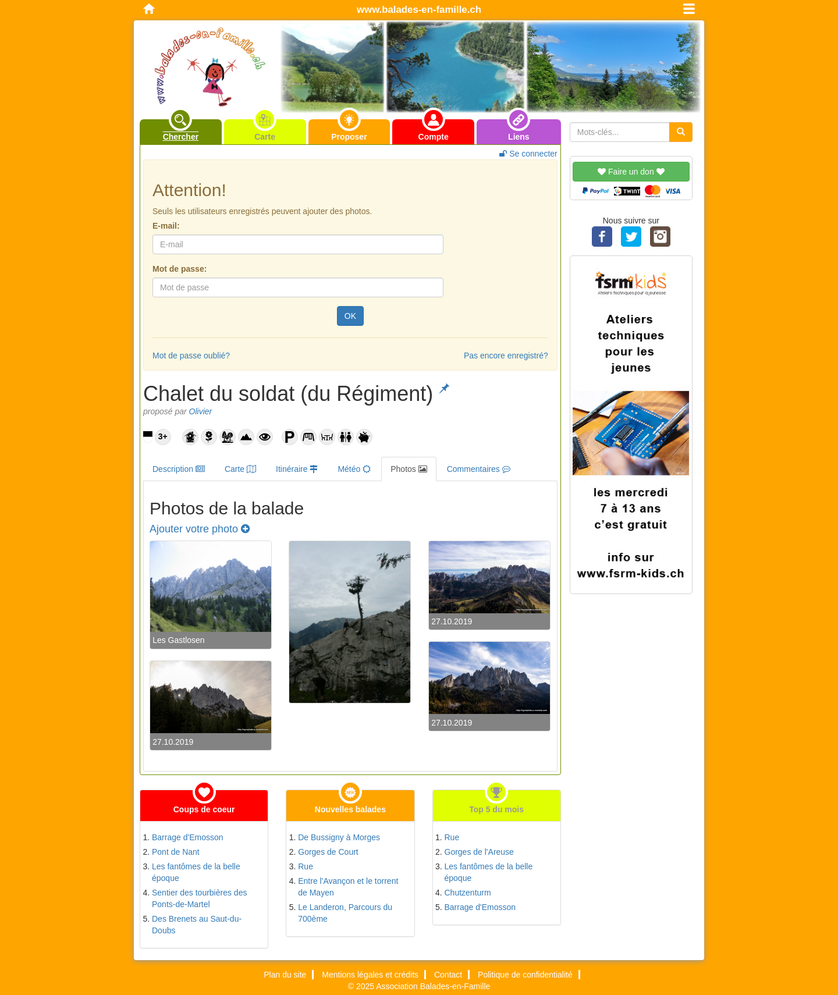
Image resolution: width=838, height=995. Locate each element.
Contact (448, 974)
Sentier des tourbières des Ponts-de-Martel (199, 898)
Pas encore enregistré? (506, 355)
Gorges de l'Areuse (479, 852)
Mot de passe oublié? (191, 355)
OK (350, 316)
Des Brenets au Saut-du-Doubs (197, 924)
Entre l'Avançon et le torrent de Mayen (348, 886)
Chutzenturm (468, 892)
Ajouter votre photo (200, 529)
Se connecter (528, 153)
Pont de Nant (176, 852)
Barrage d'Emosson (187, 837)
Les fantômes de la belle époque (196, 872)
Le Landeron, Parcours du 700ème (345, 912)
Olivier (200, 411)
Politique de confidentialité (525, 974)
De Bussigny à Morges (339, 837)
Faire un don (631, 171)
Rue (305, 866)
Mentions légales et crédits (370, 974)
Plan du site (285, 974)
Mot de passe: (179, 268)
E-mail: (166, 225)
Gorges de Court (328, 852)
